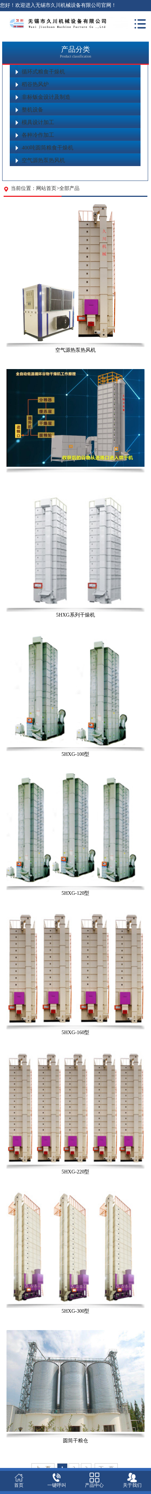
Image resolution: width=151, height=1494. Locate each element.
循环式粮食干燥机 (43, 72)
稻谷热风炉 (35, 84)
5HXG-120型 (75, 893)
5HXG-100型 (75, 754)
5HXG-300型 (75, 1311)
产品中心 (94, 1485)
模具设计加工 (38, 122)
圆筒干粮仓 (75, 1440)
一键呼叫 (56, 1485)
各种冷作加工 (38, 135)
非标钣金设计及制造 (46, 97)
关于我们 (132, 1485)
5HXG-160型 (75, 1032)
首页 (18, 1485)
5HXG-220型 (75, 1172)
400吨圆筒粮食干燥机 (47, 148)
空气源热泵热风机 (43, 160)
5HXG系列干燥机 (75, 615)
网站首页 (46, 188)
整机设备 (32, 110)
